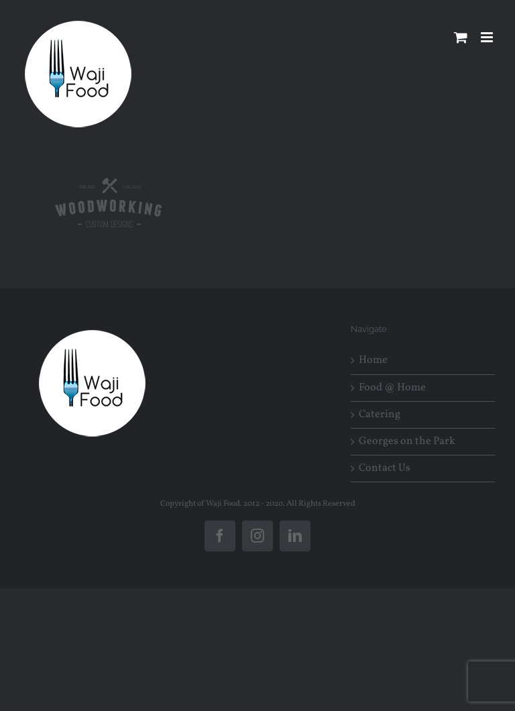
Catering (379, 414)
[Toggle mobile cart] (460, 37)
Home (373, 360)
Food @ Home (392, 388)
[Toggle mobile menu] (488, 37)
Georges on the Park (407, 441)
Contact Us (384, 468)
